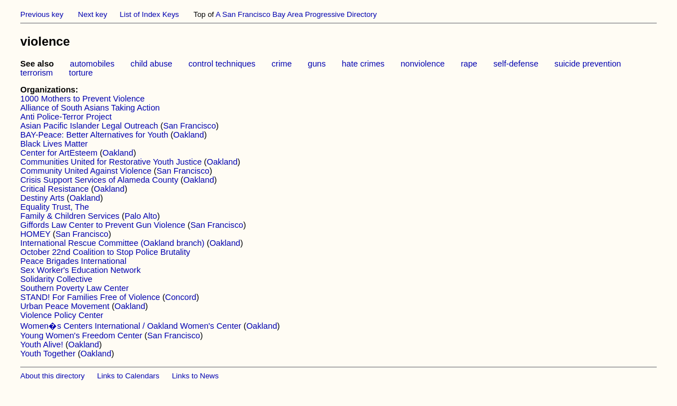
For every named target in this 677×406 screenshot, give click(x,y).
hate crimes (363, 63)
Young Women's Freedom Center (81, 335)
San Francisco (189, 125)
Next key (92, 14)
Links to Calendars (128, 376)
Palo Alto (141, 215)
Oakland (188, 134)
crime (282, 63)
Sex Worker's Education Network (80, 270)
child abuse (151, 63)
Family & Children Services (70, 215)
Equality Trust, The (54, 206)
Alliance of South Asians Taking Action (90, 107)
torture (80, 72)
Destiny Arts (42, 197)
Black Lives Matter (54, 143)
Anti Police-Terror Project (66, 116)
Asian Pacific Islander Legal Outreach (90, 125)
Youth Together (48, 353)
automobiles (92, 63)
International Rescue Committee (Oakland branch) (112, 243)
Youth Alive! (41, 344)
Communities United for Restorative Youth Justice (111, 161)
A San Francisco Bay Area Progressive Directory (296, 14)
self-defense (515, 63)
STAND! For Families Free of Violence (90, 297)
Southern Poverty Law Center (74, 288)
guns (317, 63)
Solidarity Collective (56, 279)
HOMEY (35, 234)
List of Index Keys (149, 14)
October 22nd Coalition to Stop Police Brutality (105, 252)
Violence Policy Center (61, 315)
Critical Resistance (54, 188)
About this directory (52, 376)
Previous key (41, 14)
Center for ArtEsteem (59, 152)
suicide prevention (588, 63)
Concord (180, 297)
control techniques (221, 63)
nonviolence (423, 63)
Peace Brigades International (73, 261)
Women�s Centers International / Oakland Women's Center (130, 325)
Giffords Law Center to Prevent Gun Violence (102, 225)
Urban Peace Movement (64, 306)
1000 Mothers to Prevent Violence (82, 98)
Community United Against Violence (86, 170)
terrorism (36, 72)
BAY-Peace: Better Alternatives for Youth (94, 134)
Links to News (195, 376)
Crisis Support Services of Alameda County (99, 179)
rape (469, 63)
